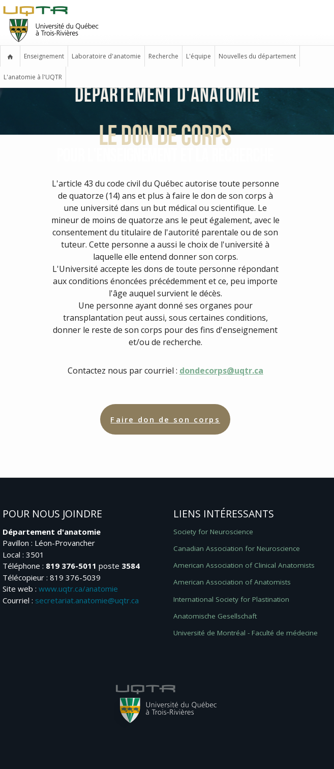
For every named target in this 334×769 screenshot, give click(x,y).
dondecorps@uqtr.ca (221, 370)
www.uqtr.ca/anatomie (78, 588)
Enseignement (44, 56)
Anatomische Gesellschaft (215, 616)
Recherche (163, 56)
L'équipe (198, 56)
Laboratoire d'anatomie (106, 56)
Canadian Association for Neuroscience (236, 548)
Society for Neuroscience (213, 531)
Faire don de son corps (165, 419)
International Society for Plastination (231, 599)
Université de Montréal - (245, 632)
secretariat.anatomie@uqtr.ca (87, 600)
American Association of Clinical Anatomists (244, 565)
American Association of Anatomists (232, 582)
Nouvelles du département (257, 56)
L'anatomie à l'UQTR (33, 77)
